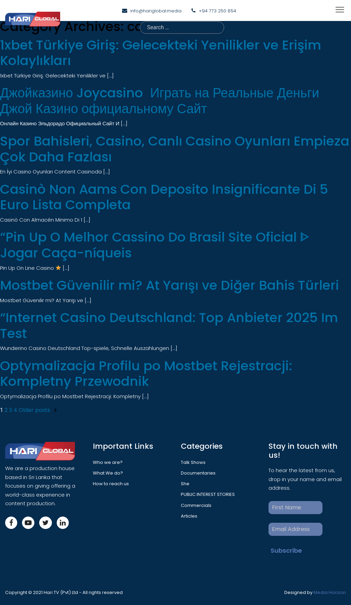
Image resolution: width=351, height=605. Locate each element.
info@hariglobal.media (156, 11)
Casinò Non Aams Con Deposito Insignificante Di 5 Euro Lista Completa (164, 197)
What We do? (108, 473)
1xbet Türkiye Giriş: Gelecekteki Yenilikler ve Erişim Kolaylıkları (160, 53)
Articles (189, 516)
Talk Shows (193, 462)
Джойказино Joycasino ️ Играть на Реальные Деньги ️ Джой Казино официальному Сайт (161, 101)
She (185, 483)
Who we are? (108, 462)
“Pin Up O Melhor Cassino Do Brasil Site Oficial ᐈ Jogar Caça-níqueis (155, 245)
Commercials (196, 505)
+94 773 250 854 (217, 11)
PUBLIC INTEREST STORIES (208, 494)
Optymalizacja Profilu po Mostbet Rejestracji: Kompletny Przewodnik (146, 374)
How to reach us (111, 483)
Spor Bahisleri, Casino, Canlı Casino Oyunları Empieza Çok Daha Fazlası (174, 149)
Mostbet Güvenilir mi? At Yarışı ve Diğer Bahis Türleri (169, 285)
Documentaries (198, 473)
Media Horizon (330, 592)
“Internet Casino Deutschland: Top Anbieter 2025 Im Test (169, 325)
